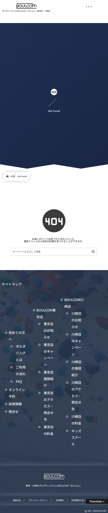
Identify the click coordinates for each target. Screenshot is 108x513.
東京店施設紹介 (48, 379)
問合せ (13, 411)
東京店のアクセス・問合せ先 (48, 406)
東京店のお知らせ (48, 330)
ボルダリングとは (21, 353)
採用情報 (15, 404)
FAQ (19, 381)
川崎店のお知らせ (76, 320)
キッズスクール (76, 437)
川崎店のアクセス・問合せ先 (76, 395)
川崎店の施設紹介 (76, 368)
